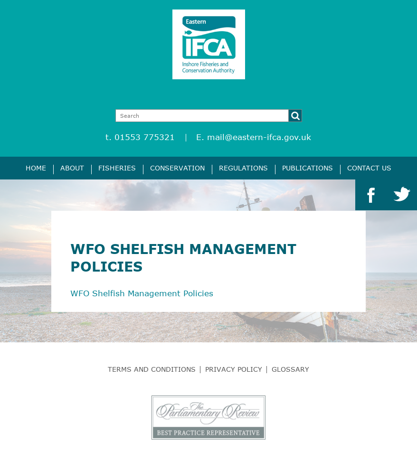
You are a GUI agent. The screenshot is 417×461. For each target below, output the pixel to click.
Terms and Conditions (152, 369)
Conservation (177, 168)
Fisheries (117, 168)
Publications (307, 168)
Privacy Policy (233, 369)
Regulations (243, 168)
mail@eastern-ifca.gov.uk (259, 137)
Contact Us (369, 168)
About (72, 168)
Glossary (290, 369)
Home (36, 168)
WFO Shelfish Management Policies (141, 293)
